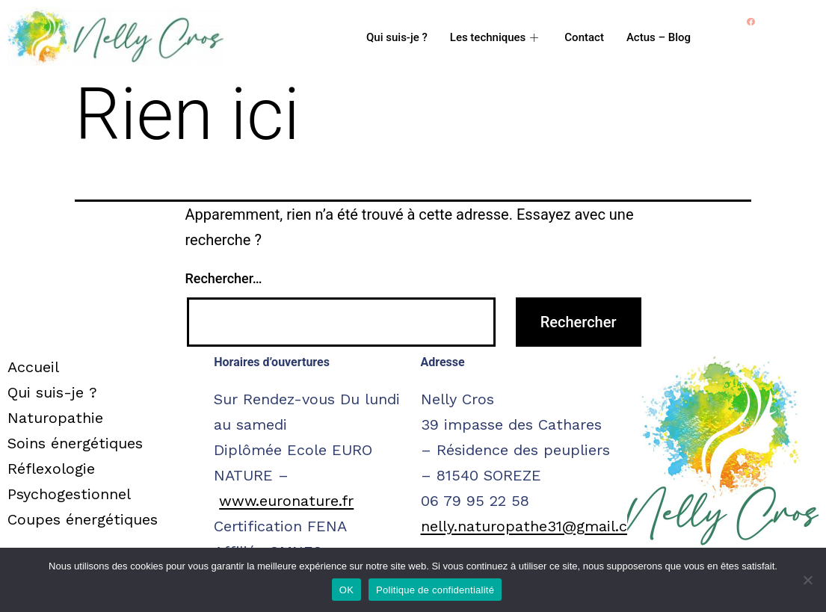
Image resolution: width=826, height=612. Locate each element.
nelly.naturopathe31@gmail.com (535, 526)
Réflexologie (51, 468)
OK (346, 590)
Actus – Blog (658, 37)
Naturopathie (55, 418)
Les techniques (496, 37)
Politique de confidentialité (435, 590)
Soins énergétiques (75, 443)
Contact (584, 37)
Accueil (33, 367)
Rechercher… (223, 278)
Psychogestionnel (69, 494)
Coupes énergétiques (82, 519)
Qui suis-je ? (397, 37)
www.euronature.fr (286, 501)
